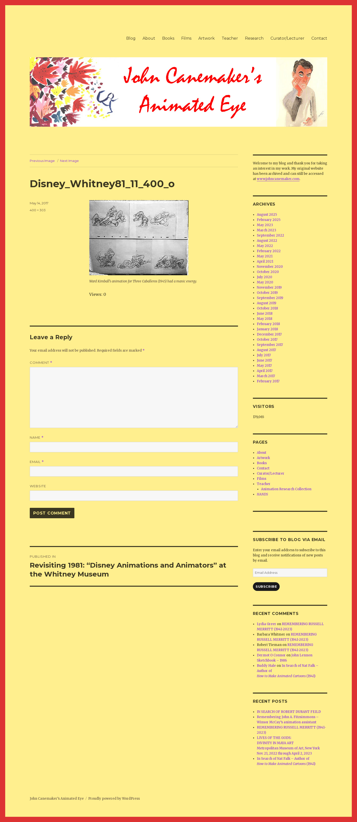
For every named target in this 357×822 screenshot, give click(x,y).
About (149, 38)
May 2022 (265, 246)
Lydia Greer (266, 624)
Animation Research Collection (286, 489)
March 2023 (266, 230)
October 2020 (268, 272)
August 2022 (267, 241)
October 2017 (267, 339)
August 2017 (266, 350)
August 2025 (267, 215)
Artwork (206, 38)
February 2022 (269, 251)
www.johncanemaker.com (278, 179)
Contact (319, 38)
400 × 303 (38, 210)
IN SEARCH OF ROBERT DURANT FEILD (289, 712)
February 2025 (268, 220)
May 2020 (265, 282)
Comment (41, 363)
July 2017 (264, 355)
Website (38, 486)
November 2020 (270, 267)
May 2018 (264, 319)
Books (168, 38)
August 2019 (266, 303)
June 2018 (264, 313)
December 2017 (269, 334)
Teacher (230, 38)
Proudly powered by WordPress (114, 798)
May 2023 (265, 225)
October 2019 (267, 293)
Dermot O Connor (271, 655)
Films (186, 38)
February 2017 (268, 381)
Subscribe (266, 586)
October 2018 (267, 308)
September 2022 (270, 235)
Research (254, 38)
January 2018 (267, 329)
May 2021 (264, 256)
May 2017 (264, 366)
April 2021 (265, 261)
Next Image (69, 161)
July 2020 (264, 277)
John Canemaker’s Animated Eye (57, 798)
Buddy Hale (266, 666)
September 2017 (270, 345)
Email (37, 462)
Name (37, 437)
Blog (131, 38)
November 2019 (269, 287)
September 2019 (270, 298)
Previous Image (42, 161)
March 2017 (266, 376)
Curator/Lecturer (287, 38)
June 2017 (264, 360)
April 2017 (264, 371)
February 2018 (268, 324)
